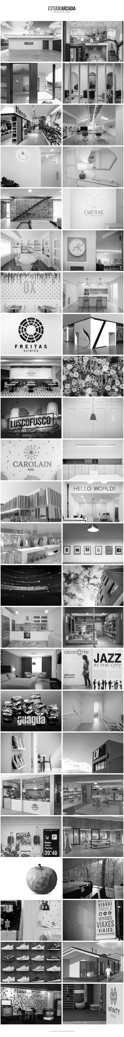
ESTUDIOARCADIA (67, 1031)
